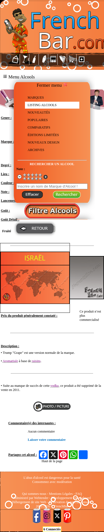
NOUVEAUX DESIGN (44, 142)
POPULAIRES (38, 120)
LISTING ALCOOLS (42, 105)
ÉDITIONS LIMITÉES (43, 135)
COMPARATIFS (39, 127)
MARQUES (36, 97)
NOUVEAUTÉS (39, 112)
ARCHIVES (36, 150)
